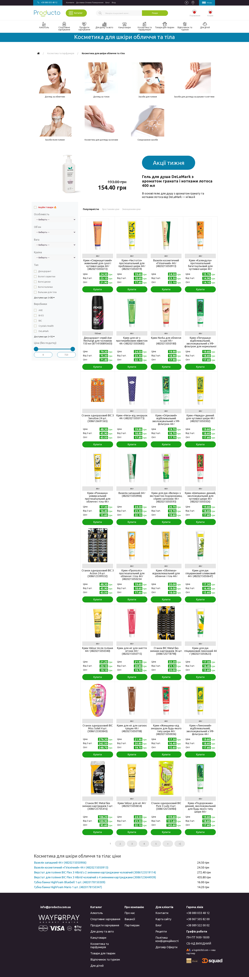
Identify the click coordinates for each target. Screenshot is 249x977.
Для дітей (97, 965)
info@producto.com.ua (55, 907)
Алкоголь (96, 912)
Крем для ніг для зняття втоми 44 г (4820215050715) (132, 651)
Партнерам (131, 925)
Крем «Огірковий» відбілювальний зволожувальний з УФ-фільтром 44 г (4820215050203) (166, 421)
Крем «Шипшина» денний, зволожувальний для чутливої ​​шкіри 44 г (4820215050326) (200, 497)
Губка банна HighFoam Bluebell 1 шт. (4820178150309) (69, 882)
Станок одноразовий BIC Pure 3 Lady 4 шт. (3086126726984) (166, 806)
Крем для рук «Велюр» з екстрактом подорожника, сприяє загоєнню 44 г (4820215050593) (166, 497)
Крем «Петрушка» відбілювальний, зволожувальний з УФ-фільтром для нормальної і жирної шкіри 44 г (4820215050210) (200, 344)
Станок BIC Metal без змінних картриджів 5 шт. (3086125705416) (97, 806)
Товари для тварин (102, 953)
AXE (40, 310)
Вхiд (114, 2)
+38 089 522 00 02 (198, 925)
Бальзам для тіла (47, 292)
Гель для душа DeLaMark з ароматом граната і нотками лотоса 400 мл (177, 181)
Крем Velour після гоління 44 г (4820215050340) (97, 649)
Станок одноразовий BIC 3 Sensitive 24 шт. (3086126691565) (98, 418)
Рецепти (161, 931)
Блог (107, 2)
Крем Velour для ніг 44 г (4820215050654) (132, 804)
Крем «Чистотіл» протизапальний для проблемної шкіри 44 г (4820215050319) (131, 264)
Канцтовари (98, 937)
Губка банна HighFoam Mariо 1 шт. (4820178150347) (68, 887)
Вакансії (129, 919)
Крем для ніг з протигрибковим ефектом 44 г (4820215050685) (132, 340)
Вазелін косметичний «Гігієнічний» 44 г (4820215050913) (166, 263)
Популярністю (91, 209)
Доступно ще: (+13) (44, 336)
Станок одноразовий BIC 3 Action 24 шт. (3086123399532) (98, 573)
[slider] (36, 349)
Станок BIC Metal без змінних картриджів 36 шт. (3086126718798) (166, 651)
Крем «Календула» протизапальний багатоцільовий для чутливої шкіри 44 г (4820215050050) (200, 266)
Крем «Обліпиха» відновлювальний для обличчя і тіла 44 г (166, 573)
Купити (97, 289)
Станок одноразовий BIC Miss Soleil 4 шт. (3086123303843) (98, 728)
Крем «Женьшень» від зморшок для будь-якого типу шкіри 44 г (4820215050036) (166, 729)
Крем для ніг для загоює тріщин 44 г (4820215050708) (132, 728)
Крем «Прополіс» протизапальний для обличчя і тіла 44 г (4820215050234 (132, 574)
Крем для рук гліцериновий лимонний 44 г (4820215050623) (200, 651)
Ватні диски (44, 281)
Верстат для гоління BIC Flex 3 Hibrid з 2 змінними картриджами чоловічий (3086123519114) (95, 872)
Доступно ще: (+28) (44, 297)
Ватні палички (45, 287)
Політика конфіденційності (167, 939)
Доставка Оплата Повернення (89, 2)
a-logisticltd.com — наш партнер (200, 952)
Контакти (70, 2)
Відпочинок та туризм (105, 959)
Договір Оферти (166, 947)
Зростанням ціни (110, 209)
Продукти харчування (104, 925)
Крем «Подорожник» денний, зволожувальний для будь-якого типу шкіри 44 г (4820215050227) (200, 809)
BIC (40, 320)
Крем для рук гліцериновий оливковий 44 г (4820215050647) (200, 573)
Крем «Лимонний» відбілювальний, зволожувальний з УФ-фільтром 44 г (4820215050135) (200, 731)
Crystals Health (46, 326)
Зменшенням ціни (131, 209)
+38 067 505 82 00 (198, 919)
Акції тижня (168, 162)
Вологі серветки (46, 276)
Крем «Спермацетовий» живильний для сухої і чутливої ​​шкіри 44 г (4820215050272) (97, 264)
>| (180, 844)
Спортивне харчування (105, 919)
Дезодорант (44, 271)
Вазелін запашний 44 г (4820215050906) (131, 494)
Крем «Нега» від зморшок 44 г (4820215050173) (131, 417)
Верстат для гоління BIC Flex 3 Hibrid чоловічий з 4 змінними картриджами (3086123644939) (95, 877)
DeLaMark (43, 331)
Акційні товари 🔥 (47, 207)
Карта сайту (163, 919)
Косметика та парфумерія (99, 945)
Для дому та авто (102, 931)
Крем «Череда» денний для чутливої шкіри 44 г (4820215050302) (200, 418)
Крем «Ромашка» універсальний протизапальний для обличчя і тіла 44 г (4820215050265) (97, 499)
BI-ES (41, 315)
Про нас (129, 912)
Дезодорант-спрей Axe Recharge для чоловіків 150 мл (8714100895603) (97, 340)
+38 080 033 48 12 (198, 912)
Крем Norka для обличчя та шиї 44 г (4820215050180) (166, 340)
